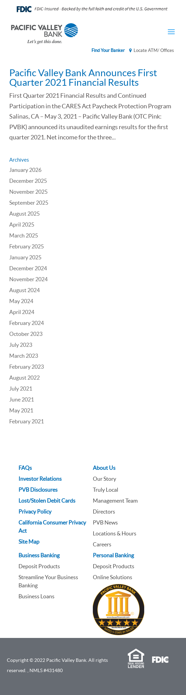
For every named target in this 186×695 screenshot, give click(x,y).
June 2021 (21, 399)
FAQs (25, 468)
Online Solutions (112, 577)
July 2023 (20, 345)
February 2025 (26, 246)
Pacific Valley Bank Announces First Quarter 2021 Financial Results (83, 77)
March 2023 (23, 356)
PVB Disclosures (38, 490)
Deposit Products (39, 566)
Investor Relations (40, 479)
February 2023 (26, 367)
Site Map (28, 542)
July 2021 (20, 388)
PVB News (105, 522)
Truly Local (105, 490)
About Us (104, 468)
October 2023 (25, 334)
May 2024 (21, 301)
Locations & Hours (114, 533)
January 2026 (25, 170)
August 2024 (24, 290)
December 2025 (28, 181)
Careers (102, 544)
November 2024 (28, 279)
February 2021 (26, 421)
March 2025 (23, 235)
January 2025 (25, 257)
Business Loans (36, 596)
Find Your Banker (108, 50)
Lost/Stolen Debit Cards (46, 501)
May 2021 (21, 410)
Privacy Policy (34, 511)
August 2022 (24, 377)
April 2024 (21, 312)
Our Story (104, 479)
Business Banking (39, 555)
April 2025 (21, 224)
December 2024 (28, 268)
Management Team (115, 501)
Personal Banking (113, 555)
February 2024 (26, 323)
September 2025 (28, 203)
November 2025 (28, 192)
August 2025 (24, 213)
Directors (104, 511)
